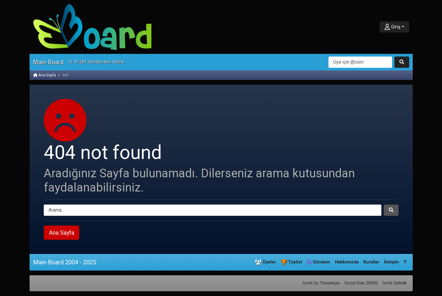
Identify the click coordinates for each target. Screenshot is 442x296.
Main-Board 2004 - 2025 (64, 262)
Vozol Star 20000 (361, 283)
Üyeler (265, 262)
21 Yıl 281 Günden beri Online (96, 62)
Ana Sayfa (44, 75)
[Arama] (360, 62)
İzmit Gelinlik (395, 283)
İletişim (391, 262)
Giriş (392, 27)
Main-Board (48, 62)
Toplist (291, 262)
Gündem (318, 262)
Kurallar (371, 262)
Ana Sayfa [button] (61, 232)
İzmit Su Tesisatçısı (321, 283)
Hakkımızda (347, 262)
